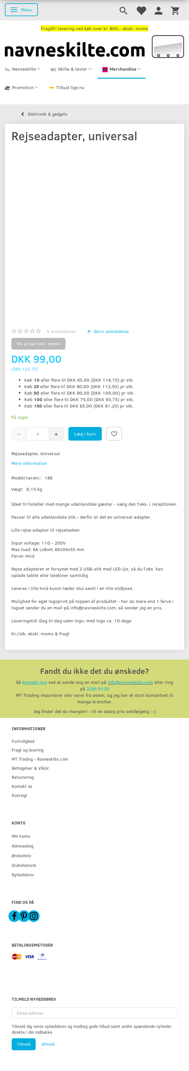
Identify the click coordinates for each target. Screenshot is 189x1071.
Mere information (29, 463)
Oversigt (19, 795)
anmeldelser (61, 331)
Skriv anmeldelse (110, 331)
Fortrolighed (23, 741)
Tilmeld (23, 1044)
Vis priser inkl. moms (38, 343)
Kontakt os (22, 786)
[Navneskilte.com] (94, 46)
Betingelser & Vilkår (30, 768)
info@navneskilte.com (130, 682)
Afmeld (47, 1044)
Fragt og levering (27, 750)
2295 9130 (98, 688)
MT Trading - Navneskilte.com (40, 759)
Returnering (23, 777)
